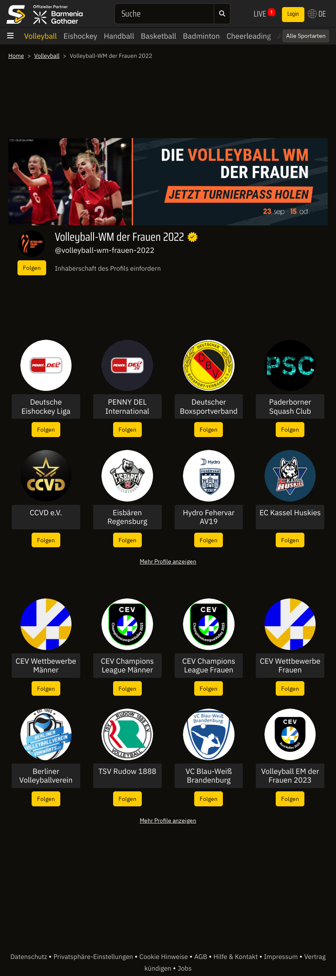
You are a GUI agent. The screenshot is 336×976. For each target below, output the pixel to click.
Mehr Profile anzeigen (168, 561)
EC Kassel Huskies (290, 512)
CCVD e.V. (46, 512)
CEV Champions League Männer (127, 666)
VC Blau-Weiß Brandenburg (208, 776)
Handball (119, 36)
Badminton (201, 36)
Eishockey (80, 36)
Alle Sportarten (306, 36)
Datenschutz (29, 957)
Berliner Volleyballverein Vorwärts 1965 (45, 776)
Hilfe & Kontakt (236, 957)
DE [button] (317, 13)
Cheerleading (249, 36)
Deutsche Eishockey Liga (45, 406)
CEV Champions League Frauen (208, 666)
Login (293, 14)
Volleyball (40, 36)
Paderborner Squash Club (290, 406)
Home (16, 55)
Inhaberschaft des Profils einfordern (108, 268)
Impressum (281, 957)
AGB (201, 957)
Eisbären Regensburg (127, 517)
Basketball (158, 36)
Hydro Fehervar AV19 (209, 517)
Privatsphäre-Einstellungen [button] (93, 957)
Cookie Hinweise (164, 957)
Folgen (32, 268)
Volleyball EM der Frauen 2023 (290, 776)
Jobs (185, 968)
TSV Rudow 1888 (127, 771)
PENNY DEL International (127, 406)
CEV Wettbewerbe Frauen (290, 666)
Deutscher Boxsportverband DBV (208, 406)
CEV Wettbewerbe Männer (46, 666)
